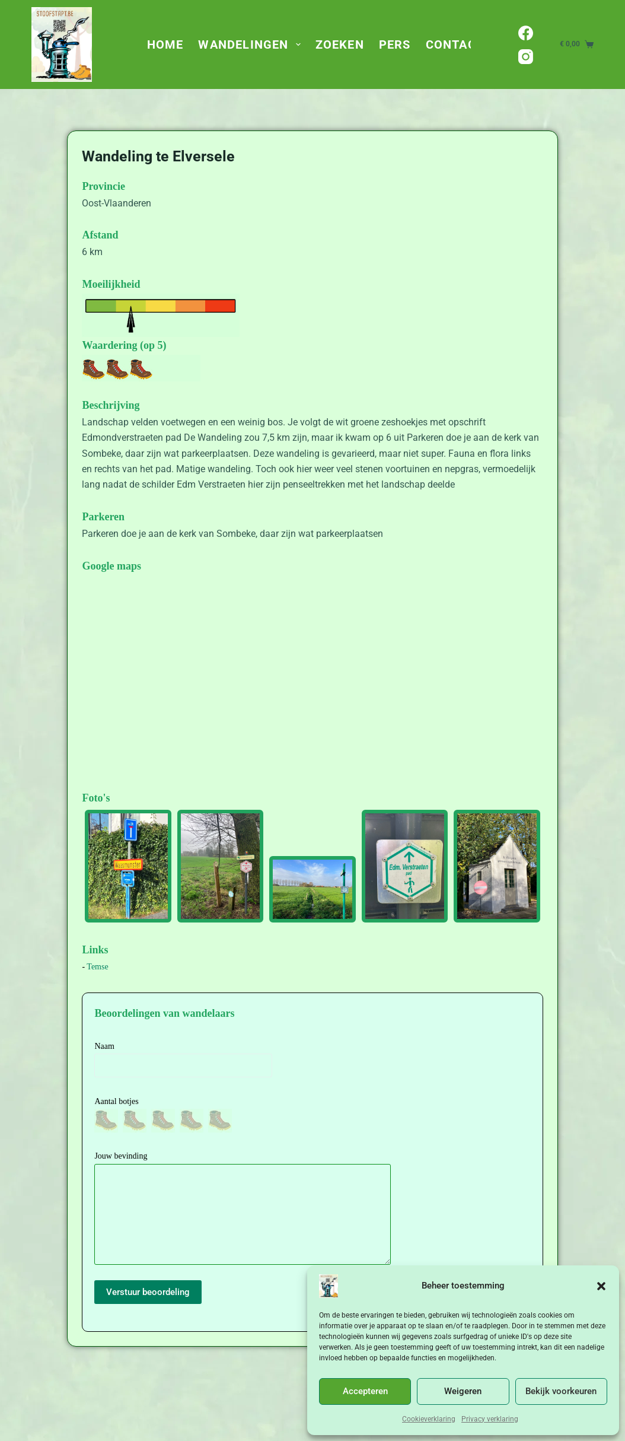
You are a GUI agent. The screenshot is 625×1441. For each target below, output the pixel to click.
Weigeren (462, 1391)
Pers (395, 44)
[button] (601, 1286)
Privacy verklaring (489, 1419)
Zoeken (339, 44)
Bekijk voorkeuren (561, 1391)
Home (165, 44)
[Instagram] (525, 56)
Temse (97, 966)
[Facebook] (525, 33)
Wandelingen (251, 44)
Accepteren (365, 1391)
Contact (455, 44)
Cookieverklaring (428, 1419)
